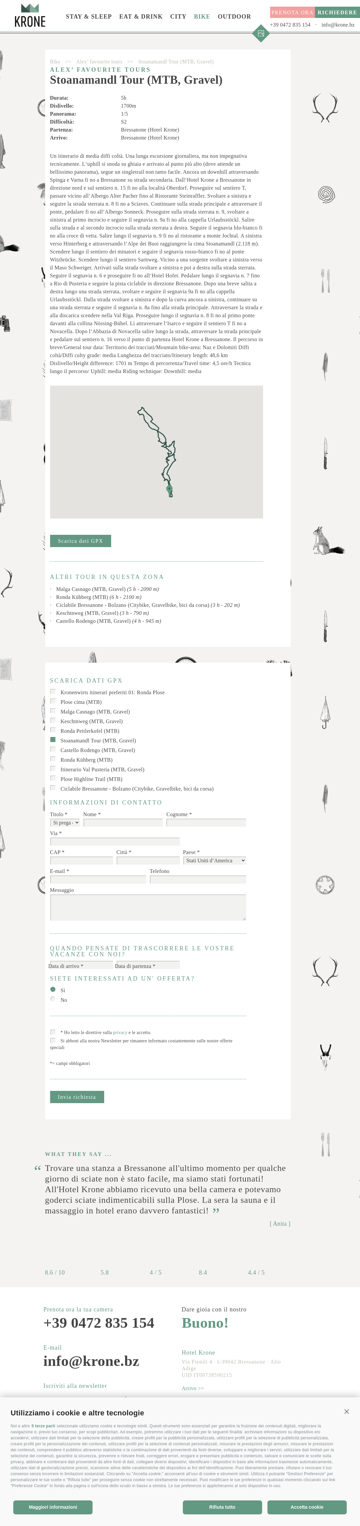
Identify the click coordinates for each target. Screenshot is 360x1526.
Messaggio (62, 890)
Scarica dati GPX (81, 541)
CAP (55, 852)
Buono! (205, 1322)
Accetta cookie (307, 1507)
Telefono (159, 871)
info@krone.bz (338, 25)
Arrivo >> (193, 1388)
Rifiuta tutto (222, 1507)
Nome (90, 814)
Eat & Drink (141, 16)
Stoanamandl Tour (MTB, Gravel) (98, 740)
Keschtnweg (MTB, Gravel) (102, 613)
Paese (189, 852)
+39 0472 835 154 (290, 25)
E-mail (57, 871)
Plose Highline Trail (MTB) (92, 779)
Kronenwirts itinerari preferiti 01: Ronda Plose (113, 692)
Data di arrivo (63, 966)
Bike (202, 16)
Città (121, 852)
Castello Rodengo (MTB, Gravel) (108, 621)
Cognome (176, 814)
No (64, 1000)
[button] (346, 1411)
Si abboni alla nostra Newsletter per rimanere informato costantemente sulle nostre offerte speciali (141, 1044)
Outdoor (234, 16)
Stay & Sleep (89, 16)
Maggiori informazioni (53, 1507)
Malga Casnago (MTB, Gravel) (107, 589)
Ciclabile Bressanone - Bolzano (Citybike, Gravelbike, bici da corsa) (148, 605)
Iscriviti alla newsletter (75, 1386)
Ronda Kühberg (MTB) (98, 597)
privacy (120, 1032)
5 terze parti (43, 1426)
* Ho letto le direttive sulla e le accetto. (106, 1032)
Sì (63, 990)
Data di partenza (133, 966)
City (178, 16)
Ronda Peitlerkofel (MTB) (90, 731)
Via (54, 833)
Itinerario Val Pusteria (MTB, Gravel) (103, 769)
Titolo (56, 814)
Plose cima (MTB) (81, 702)
